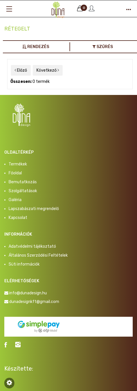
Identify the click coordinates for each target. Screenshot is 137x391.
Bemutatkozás (23, 182)
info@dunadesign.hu (28, 293)
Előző (21, 70)
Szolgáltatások (23, 190)
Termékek (18, 164)
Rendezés (35, 46)
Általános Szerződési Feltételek (38, 255)
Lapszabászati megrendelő (34, 208)
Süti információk (24, 264)
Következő (47, 70)
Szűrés (102, 46)
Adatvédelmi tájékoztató (32, 246)
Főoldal (15, 173)
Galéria (15, 199)
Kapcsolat (18, 217)
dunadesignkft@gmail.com (34, 301)
